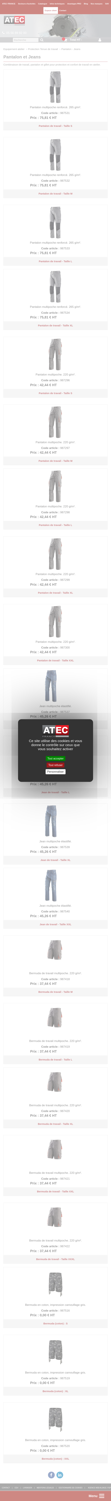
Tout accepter (55, 758)
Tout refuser (55, 765)
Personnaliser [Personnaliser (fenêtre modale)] (55, 771)
